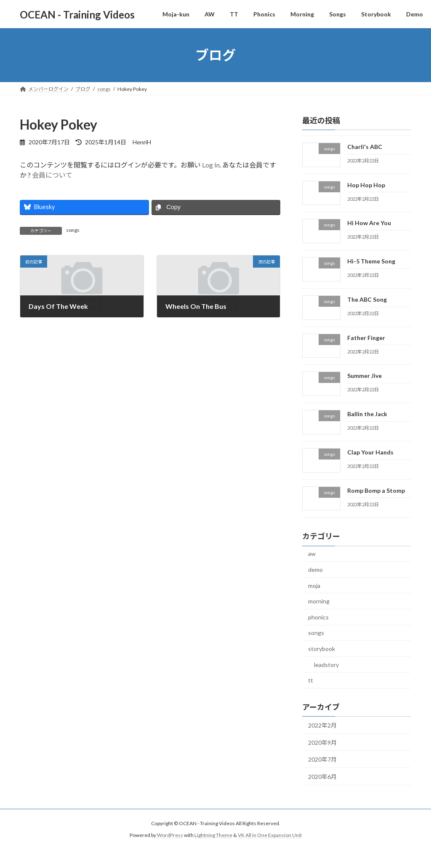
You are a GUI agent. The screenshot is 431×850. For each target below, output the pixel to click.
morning (319, 601)
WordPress (170, 835)
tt (310, 680)
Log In (211, 165)
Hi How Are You (369, 223)
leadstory (326, 664)
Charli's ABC (364, 146)
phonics (318, 617)
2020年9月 (322, 742)
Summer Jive (364, 376)
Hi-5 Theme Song (371, 261)
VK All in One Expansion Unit (270, 835)
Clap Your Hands (370, 452)
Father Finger (366, 337)
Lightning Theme (213, 835)
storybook (321, 648)
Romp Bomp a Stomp (376, 490)
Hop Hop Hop (366, 185)
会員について (52, 175)
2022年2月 (322, 725)
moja (314, 585)
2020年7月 (322, 759)
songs (73, 230)
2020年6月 (322, 776)
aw (312, 554)
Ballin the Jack (367, 413)
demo (315, 569)
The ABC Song (367, 299)
